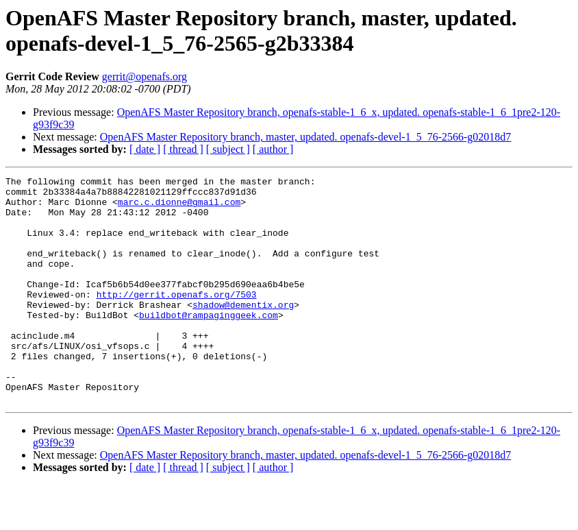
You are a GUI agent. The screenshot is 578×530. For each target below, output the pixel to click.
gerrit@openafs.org (144, 76)
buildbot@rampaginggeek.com (208, 343)
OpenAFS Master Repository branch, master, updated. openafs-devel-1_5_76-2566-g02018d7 (306, 137)
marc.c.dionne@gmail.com (179, 208)
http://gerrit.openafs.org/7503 (177, 319)
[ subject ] (228, 149)
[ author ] (273, 149)
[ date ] (144, 149)
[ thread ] (183, 149)
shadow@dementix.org (243, 331)
